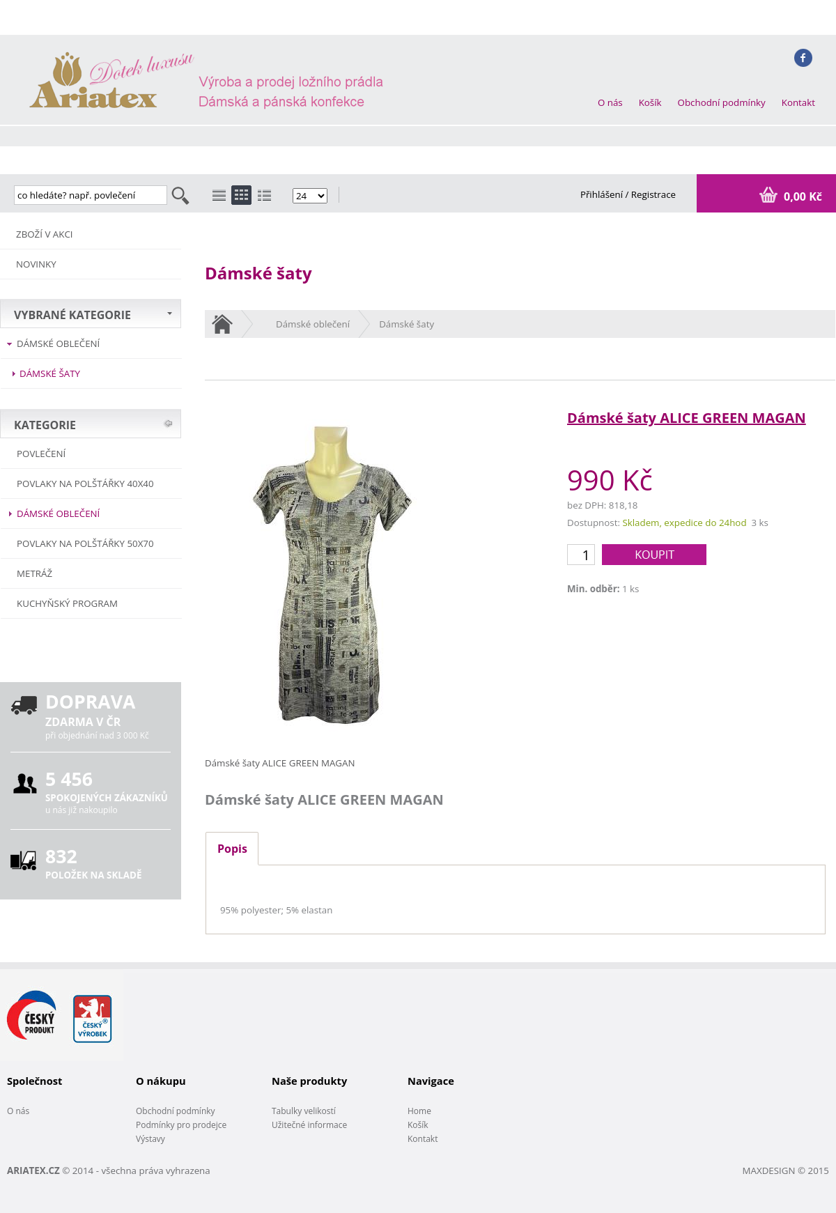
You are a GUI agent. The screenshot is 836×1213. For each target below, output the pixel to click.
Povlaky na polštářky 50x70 (85, 543)
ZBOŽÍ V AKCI (44, 234)
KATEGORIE (45, 425)
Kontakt (798, 102)
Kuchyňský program (67, 603)
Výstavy (150, 1139)
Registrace (653, 194)
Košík (650, 102)
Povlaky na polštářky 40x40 (85, 483)
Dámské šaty (50, 373)
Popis (232, 848)
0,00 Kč (801, 196)
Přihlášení (603, 194)
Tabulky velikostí (304, 1111)
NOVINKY (36, 264)
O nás (610, 102)
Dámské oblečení (58, 343)
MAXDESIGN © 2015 (786, 1170)
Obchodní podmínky (722, 102)
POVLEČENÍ (41, 453)
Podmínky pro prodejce (181, 1125)
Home (419, 1111)
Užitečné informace (309, 1125)
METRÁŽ (34, 573)
